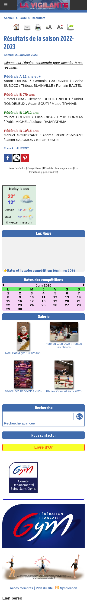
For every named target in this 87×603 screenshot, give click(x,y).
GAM (22, 18)
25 (43, 305)
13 (67, 297)
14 (79, 297)
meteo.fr (26, 222)
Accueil (9, 18)
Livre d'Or (43, 447)
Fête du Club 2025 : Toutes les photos (64, 345)
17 (32, 301)
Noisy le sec (19, 189)
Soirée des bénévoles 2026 (23, 391)
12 (55, 297)
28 (79, 305)
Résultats (38, 18)
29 (8, 309)
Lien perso (12, 598)
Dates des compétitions (43, 280)
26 (55, 305)
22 (8, 305)
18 (43, 301)
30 (20, 309)
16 (20, 301)
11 (43, 297)
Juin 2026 (43, 285)
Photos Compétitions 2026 (63, 391)
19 (55, 301)
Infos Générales (17, 168)
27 (67, 305)
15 (8, 301)
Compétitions (34, 168)
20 (67, 301)
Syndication (68, 588)
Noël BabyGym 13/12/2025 (23, 353)
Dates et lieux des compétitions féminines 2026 (41, 270)
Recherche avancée (19, 423)
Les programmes (64, 168)
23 (20, 305)
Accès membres (21, 588)
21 (79, 301)
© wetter (12, 222)
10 (32, 297)
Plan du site (44, 588)
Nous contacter (43, 435)
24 (32, 305)
